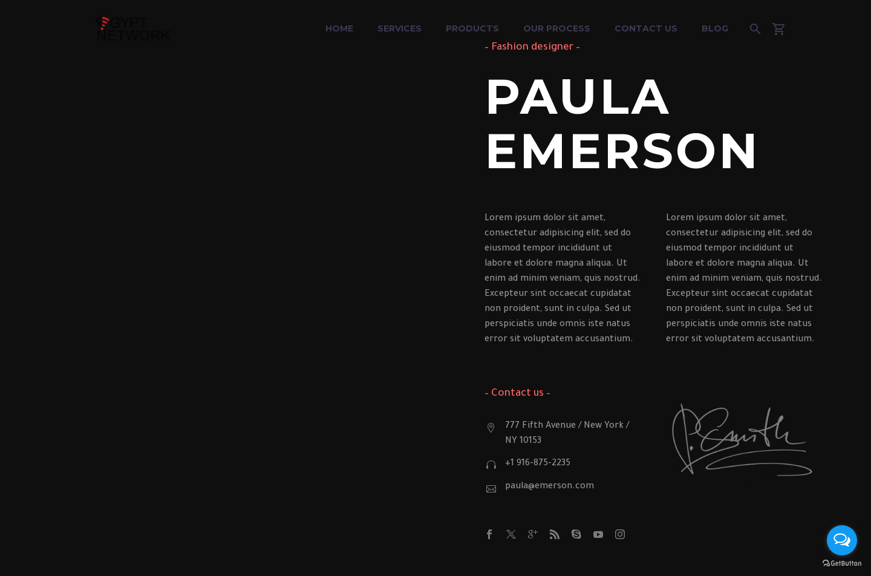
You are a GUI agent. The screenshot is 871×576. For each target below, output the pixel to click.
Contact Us (646, 28)
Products (472, 28)
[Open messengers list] (842, 540)
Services (399, 28)
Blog (715, 28)
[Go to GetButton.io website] (842, 564)
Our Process (556, 28)
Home (339, 28)
